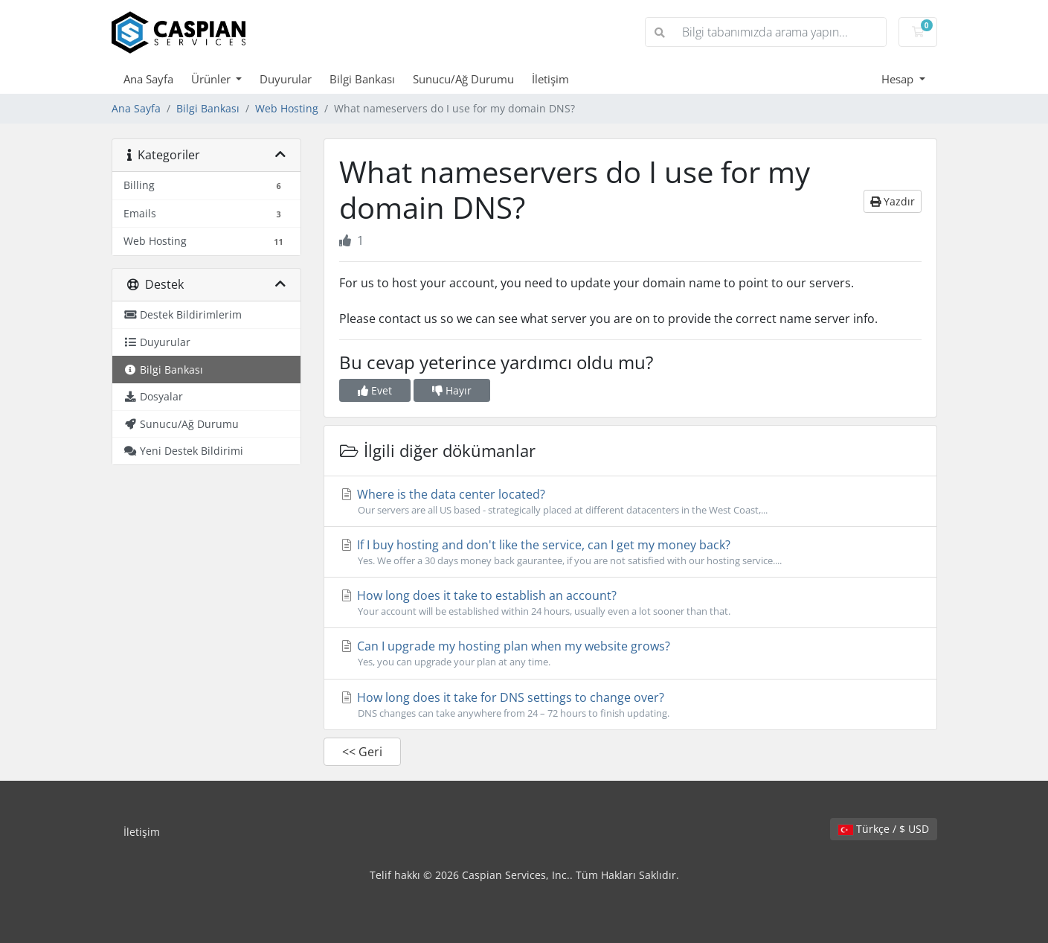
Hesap (898, 78)
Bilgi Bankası (362, 78)
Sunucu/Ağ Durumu (463, 78)
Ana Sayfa (148, 78)
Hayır (452, 390)
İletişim (550, 78)
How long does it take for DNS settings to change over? (630, 704)
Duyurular (286, 78)
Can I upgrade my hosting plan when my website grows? (630, 653)
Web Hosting (286, 108)
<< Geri (362, 752)
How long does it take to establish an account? (630, 602)
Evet (375, 390)
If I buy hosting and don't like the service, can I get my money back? (630, 552)
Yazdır (892, 201)
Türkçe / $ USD (883, 829)
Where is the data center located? (630, 501)
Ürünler (212, 78)
